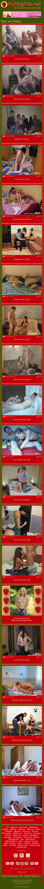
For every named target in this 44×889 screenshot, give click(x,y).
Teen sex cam (36, 876)
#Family (27, 843)
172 (32, 863)
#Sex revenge (9, 843)
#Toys (19, 843)
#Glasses (26, 831)
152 (17, 863)
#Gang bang (35, 845)
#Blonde (14, 827)
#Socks (35, 831)
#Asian (25, 835)
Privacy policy (13, 876)
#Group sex (22, 847)
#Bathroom (17, 833)
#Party (8, 835)
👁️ (21, 855)
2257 (21, 876)
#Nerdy (5, 829)
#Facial (36, 837)
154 (26, 863)
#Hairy (38, 829)
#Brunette (23, 827)
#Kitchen (27, 833)
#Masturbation (11, 841)
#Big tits (30, 829)
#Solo (5, 845)
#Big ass (21, 829)
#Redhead (33, 827)
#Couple (12, 845)
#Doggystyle (13, 839)
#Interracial (30, 839)
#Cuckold (27, 837)
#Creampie (17, 837)
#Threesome (23, 845)
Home (4, 876)
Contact (27, 876)
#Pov (21, 841)
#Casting (7, 837)
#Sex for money (31, 841)
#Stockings (6, 833)
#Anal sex (16, 835)
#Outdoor (37, 833)
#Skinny (13, 829)
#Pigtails (8, 831)
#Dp (22, 839)
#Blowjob (34, 835)
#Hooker (35, 843)
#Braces (17, 831)
